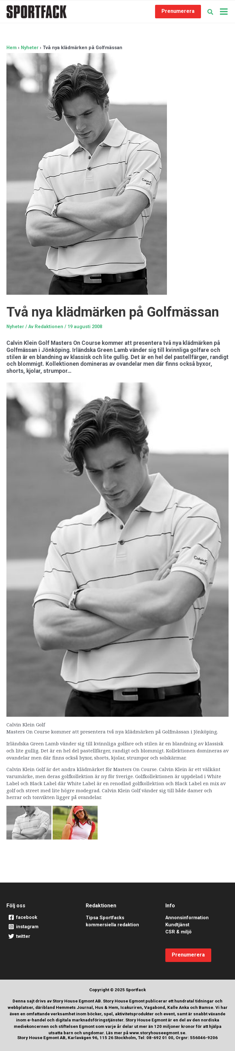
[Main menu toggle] (224, 12)
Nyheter (15, 326)
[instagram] (38, 927)
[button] (178, 11)
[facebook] (38, 917)
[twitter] (38, 936)
